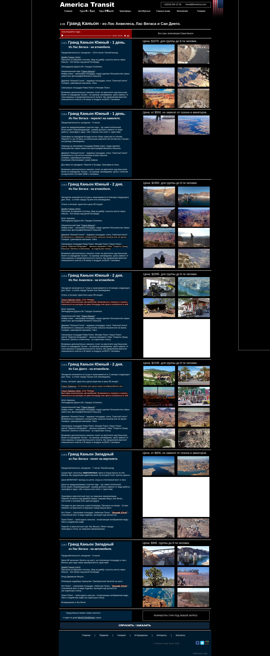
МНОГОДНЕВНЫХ (86, 617)
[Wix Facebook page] (198, 643)
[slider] (128, 36)
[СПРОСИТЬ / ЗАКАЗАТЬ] (134, 625)
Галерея (121, 635)
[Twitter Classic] (202, 643)
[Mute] (125, 35)
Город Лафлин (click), (71, 391)
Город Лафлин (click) (71, 299)
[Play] (63, 35)
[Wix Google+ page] (207, 643)
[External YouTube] (177, 338)
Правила (103, 635)
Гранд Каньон (88, 71)
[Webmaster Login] (200, 653)
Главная (86, 635)
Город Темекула (68, 386)
